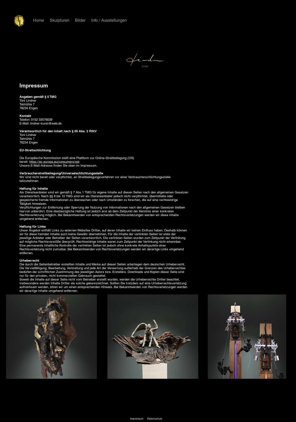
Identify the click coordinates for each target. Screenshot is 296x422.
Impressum (136, 418)
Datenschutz (154, 418)
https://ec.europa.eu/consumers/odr (54, 162)
